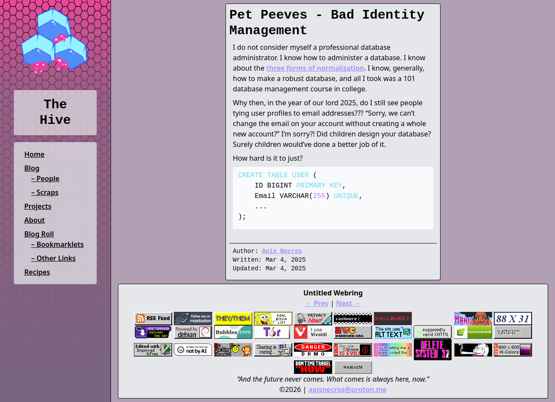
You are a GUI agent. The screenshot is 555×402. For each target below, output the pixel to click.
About (34, 220)
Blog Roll (39, 234)
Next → (348, 303)
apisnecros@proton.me (347, 389)
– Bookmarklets (57, 244)
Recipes (37, 272)
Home (34, 154)
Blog (31, 168)
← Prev (317, 303)
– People (45, 178)
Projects (38, 206)
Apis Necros (282, 251)
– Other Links (53, 258)
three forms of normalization (315, 68)
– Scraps (45, 192)
